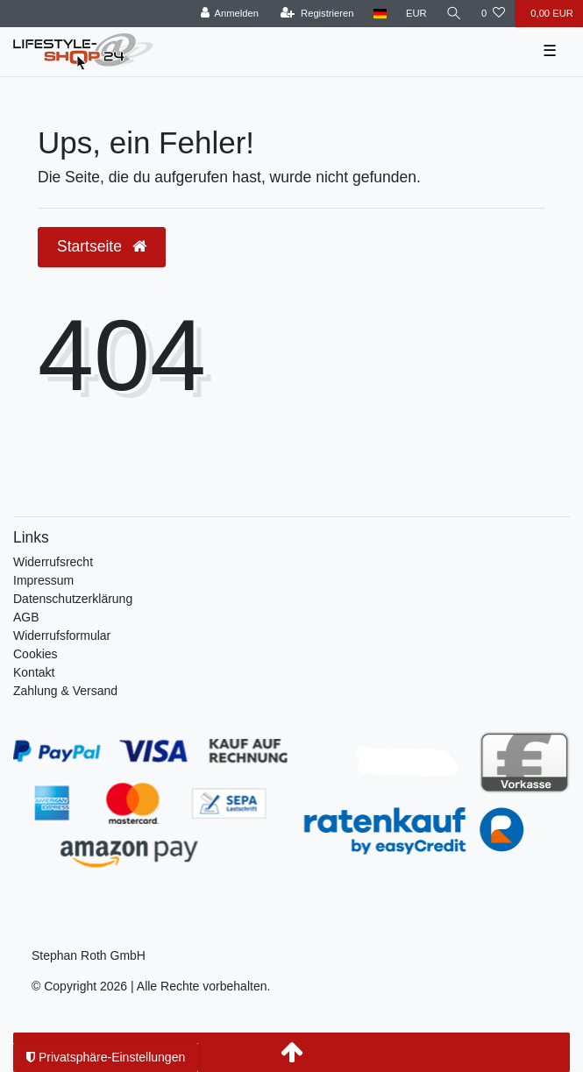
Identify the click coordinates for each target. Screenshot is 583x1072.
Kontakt (33, 672)
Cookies (35, 654)
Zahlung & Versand (65, 691)
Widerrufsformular (61, 635)
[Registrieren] (317, 13)
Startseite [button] (101, 246)
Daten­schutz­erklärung (72, 599)
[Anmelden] (229, 13)
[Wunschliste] (493, 13)
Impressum (43, 580)
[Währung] (416, 13)
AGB (26, 617)
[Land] (380, 13)
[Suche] (454, 13)
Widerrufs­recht (53, 562)
